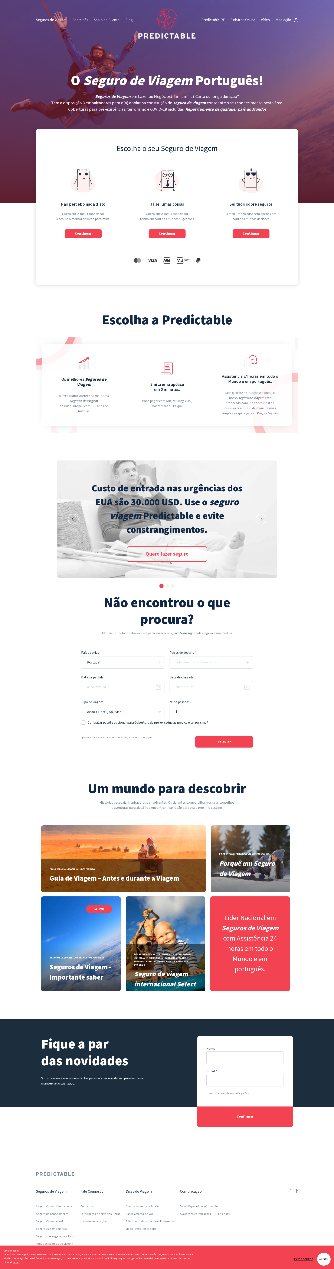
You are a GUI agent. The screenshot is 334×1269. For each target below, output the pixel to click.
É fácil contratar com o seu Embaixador (150, 1221)
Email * (211, 1071)
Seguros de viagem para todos (56, 1236)
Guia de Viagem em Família (142, 1206)
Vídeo (265, 19)
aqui (16, 1262)
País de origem (91, 652)
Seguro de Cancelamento (52, 1214)
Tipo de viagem (92, 702)
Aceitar (323, 1259)
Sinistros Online (242, 19)
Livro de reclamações (94, 1221)
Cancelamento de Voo (140, 1214)
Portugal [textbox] (93, 662)
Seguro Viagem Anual (49, 1221)
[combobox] (122, 662)
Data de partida (92, 677)
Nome (210, 1049)
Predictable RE (213, 19)
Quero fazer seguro (167, 554)
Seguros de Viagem (51, 19)
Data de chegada (181, 677)
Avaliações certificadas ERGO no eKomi (205, 1214)
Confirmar (245, 1116)
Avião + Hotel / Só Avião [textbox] (104, 712)
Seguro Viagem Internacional (54, 1206)
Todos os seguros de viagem (54, 1244)
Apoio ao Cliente (106, 19)
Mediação (286, 19)
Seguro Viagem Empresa (51, 1229)
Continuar (83, 233)
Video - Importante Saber (142, 1229)
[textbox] (215, 662)
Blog (129, 19)
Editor (99, 908)
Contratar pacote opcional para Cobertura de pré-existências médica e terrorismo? (144, 722)
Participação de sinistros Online (101, 1214)
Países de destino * (183, 652)
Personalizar (303, 1259)
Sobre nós (80, 19)
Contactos (87, 1206)
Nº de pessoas (181, 702)
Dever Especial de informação (199, 1206)
